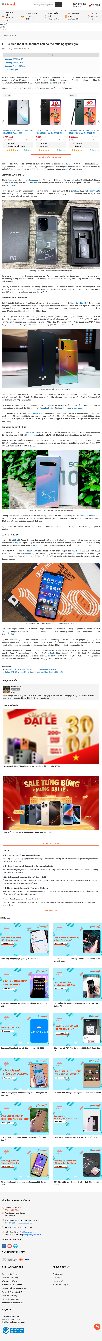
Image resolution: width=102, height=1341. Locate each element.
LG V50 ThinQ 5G (12, 70)
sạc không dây (65, 408)
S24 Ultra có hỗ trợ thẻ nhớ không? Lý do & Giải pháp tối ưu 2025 (76, 1183)
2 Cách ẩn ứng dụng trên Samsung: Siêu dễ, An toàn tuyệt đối (24, 877)
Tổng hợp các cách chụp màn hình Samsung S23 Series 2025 (23, 1183)
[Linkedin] (14, 692)
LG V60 (17, 540)
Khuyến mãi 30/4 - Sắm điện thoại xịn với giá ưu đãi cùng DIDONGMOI (32, 766)
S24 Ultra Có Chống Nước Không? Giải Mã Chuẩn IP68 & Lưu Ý (23, 1138)
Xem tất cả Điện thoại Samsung (51, 157)
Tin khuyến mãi (58, 1277)
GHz (44, 289)
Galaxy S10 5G (32, 432)
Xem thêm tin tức (51, 911)
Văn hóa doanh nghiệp (61, 1285)
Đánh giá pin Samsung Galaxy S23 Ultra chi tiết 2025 (75, 1137)
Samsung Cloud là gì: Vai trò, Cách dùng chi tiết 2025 (21, 899)
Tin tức (13, 36)
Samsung (33, 180)
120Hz (64, 183)
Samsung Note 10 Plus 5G (15, 63)
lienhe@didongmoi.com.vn (15, 1322)
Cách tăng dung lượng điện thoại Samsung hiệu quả (21, 855)
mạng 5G (48, 80)
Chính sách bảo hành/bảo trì (12, 1285)
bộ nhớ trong (92, 191)
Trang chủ (7, 36)
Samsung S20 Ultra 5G (14, 59)
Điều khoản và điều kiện (10, 1281)
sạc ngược (78, 408)
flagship (10, 180)
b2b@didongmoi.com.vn (32, 1235)
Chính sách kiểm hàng (9, 1295)
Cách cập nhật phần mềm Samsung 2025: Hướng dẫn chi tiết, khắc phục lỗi (24, 1094)
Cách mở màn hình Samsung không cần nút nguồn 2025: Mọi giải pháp (28, 866)
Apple (52, 653)
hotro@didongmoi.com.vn (28, 1232)
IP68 (12, 634)
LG (3, 631)
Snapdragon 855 (78, 551)
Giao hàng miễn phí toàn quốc (12, 1303)
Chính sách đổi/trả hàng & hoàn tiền (14, 1288)
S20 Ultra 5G (10, 185)
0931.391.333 (78, 4)
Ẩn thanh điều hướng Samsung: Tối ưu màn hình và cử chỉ (77, 1093)
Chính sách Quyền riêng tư (11, 1277)
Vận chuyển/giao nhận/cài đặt (12, 1292)
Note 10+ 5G (81, 303)
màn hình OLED (29, 551)
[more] (97, 1327)
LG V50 (36, 545)
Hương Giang (16, 686)
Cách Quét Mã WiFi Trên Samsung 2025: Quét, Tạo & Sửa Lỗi (77, 1049)
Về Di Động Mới (58, 1281)
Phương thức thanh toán (10, 1299)
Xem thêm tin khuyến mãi (51, 843)
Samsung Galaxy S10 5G (15, 66)
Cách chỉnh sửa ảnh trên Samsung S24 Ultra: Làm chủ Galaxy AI (25, 888)
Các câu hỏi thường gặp (10, 1274)
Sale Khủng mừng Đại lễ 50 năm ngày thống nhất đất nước (27, 832)
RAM (77, 191)
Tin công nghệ (58, 1274)
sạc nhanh (45, 408)
